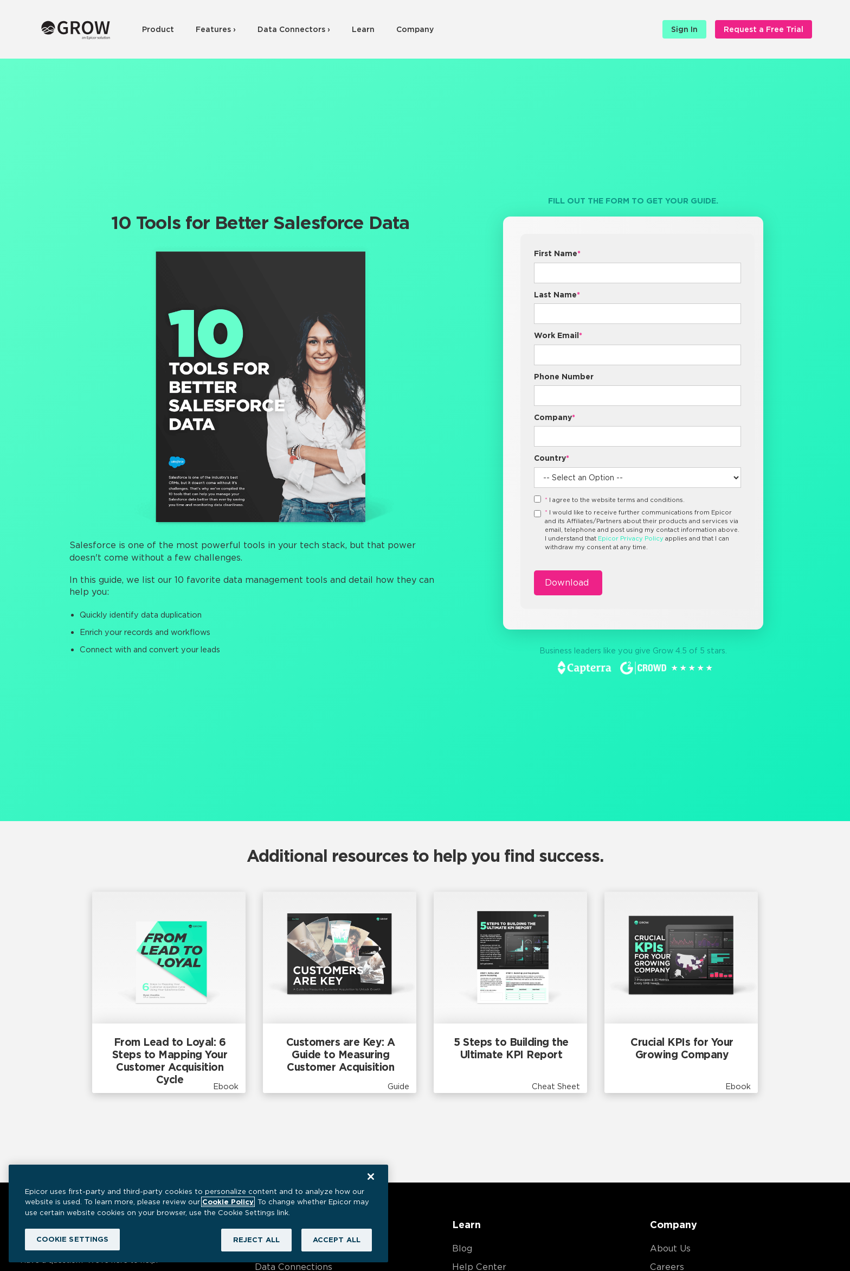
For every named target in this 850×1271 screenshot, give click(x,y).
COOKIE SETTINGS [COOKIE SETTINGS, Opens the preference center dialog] (72, 1239)
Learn (363, 29)
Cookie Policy (228, 1202)
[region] (198, 1213)
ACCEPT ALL (336, 1240)
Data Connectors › (293, 29)
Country (551, 458)
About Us (670, 1248)
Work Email (558, 335)
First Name (557, 253)
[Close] (371, 1177)
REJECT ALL (256, 1240)
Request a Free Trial (763, 29)
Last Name (557, 294)
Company (415, 29)
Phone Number (564, 376)
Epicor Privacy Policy (631, 538)
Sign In (684, 29)
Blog (462, 1248)
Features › (216, 29)
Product (158, 29)
